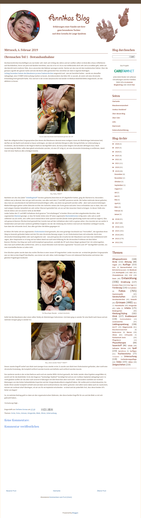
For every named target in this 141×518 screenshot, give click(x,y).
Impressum (116, 126)
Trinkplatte (115, 356)
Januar (117, 214)
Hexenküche (119, 306)
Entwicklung (129, 278)
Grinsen (24, 413)
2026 (117, 144)
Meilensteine (116, 332)
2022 (117, 160)
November (119, 178)
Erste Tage (130, 285)
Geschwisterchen (118, 299)
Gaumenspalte (117, 294)
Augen (114, 265)
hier (133, 85)
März (117, 207)
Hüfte (118, 308)
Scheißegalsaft (31, 198)
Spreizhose (122, 351)
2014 (117, 235)
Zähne (130, 362)
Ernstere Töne (117, 285)
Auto (114, 267)
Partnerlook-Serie (119, 338)
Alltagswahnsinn (119, 259)
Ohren (43, 413)
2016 (117, 227)
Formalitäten (132, 288)
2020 (117, 167)
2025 (117, 148)
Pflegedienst (116, 340)
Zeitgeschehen (118, 365)
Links (114, 122)
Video (119, 362)
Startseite (56, 491)
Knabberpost (131, 316)
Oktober (118, 182)
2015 (117, 231)
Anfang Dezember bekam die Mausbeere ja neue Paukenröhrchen (28, 73)
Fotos (18, 413)
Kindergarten (117, 311)
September (119, 185)
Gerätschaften (118, 297)
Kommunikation (125, 319)
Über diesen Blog (118, 114)
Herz (135, 303)
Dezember (119, 174)
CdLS (131, 273)
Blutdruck (133, 270)
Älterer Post (101, 491)
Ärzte (13, 413)
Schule (130, 346)
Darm (114, 279)
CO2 (130, 275)
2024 (117, 152)
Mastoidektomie (71, 216)
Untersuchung (51, 413)
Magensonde (127, 327)
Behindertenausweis (119, 270)
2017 (117, 223)
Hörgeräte (31, 413)
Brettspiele (120, 273)
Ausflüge (127, 265)
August (117, 189)
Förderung (117, 288)
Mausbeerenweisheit (120, 106)
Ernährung (125, 282)
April (116, 203)
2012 (117, 243)
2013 (117, 239)
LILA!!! (114, 327)
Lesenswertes (117, 322)
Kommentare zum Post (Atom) (61, 497)
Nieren (129, 332)
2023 (117, 156)
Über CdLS (116, 118)
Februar (118, 211)
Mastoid (17, 216)
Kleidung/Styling (119, 313)
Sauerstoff (117, 345)
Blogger (75, 513)
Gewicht (134, 299)
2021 (117, 163)
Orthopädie (129, 335)
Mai (116, 200)
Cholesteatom (39, 232)
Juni (116, 196)
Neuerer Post (11, 491)
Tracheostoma (124, 354)
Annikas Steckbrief (119, 110)
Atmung (128, 262)
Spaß (134, 348)
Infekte (127, 308)
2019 (117, 171)
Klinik (38, 413)
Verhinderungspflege (129, 359)
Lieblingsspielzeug (120, 324)
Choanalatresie (117, 275)
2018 (117, 219)
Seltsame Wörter (119, 348)
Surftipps (133, 351)
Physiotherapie (119, 343)
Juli (116, 193)
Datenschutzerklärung (120, 130)
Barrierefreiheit (126, 267)
